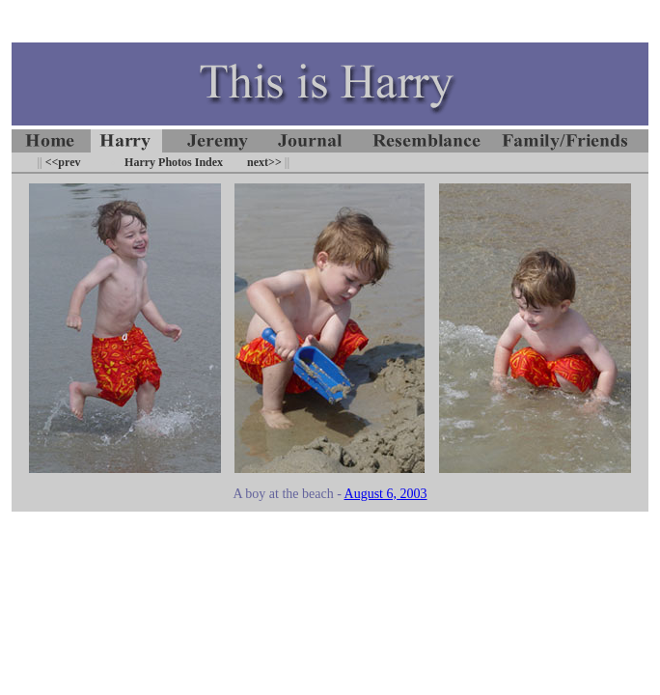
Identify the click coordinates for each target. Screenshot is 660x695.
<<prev (61, 162)
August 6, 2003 (385, 493)
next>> (264, 162)
